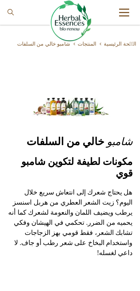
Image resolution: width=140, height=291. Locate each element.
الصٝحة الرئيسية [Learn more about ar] (120, 44)
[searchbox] (16, 12)
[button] (124, 12)
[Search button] (11, 12)
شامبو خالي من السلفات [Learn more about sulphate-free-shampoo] (44, 44)
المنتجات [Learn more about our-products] (87, 44)
